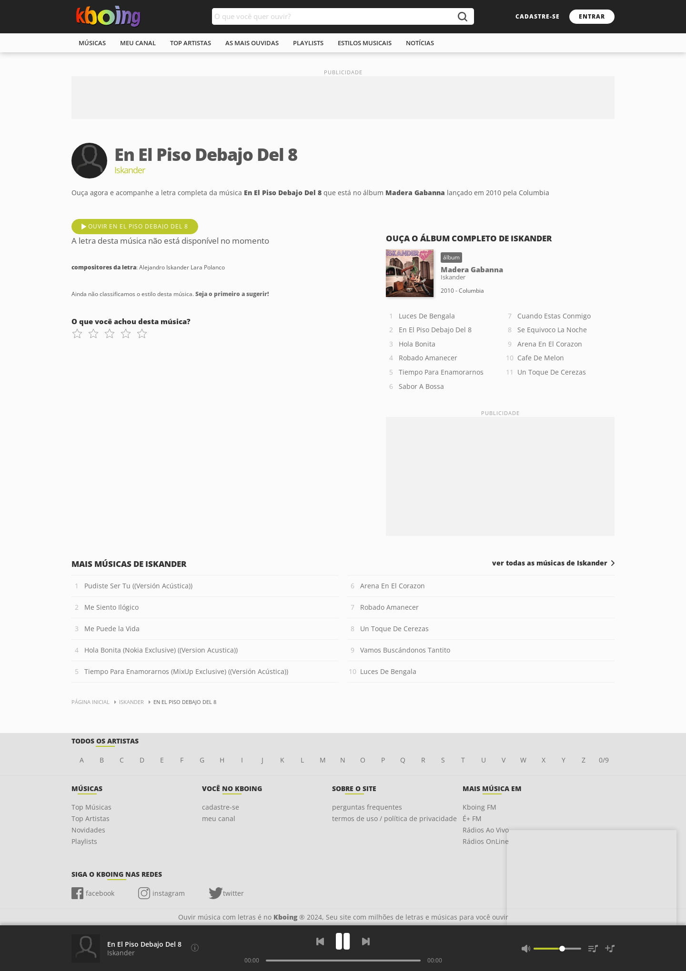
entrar (592, 16)
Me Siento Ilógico (111, 607)
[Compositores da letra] (195, 947)
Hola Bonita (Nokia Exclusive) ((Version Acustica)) (161, 649)
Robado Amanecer (428, 357)
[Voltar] (320, 941)
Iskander (121, 952)
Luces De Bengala (427, 315)
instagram (168, 893)
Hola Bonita (417, 343)
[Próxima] (366, 941)
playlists (308, 43)
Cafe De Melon (540, 357)
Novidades (88, 829)
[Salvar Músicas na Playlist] (610, 948)
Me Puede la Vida (112, 628)
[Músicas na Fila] (593, 948)
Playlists (84, 841)
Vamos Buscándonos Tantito (405, 649)
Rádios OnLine (486, 841)
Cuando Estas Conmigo (554, 315)
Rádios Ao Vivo (486, 829)
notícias (420, 43)
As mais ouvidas (252, 43)
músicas (92, 43)
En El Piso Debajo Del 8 (435, 329)
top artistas (190, 43)
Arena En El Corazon (549, 343)
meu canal (138, 43)
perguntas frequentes (367, 807)
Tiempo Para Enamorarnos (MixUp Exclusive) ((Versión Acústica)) (186, 671)
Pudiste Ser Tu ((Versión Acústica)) (138, 585)
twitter (233, 893)
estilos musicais (365, 43)
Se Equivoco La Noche (552, 329)
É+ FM (472, 818)
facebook (100, 893)
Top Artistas (90, 818)
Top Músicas (91, 807)
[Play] (343, 941)
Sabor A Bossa (421, 386)
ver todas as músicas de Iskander (549, 563)
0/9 (604, 759)
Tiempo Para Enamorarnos (441, 372)
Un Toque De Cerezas (551, 372)
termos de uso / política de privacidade (394, 818)
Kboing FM (479, 807)
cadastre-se (537, 16)
